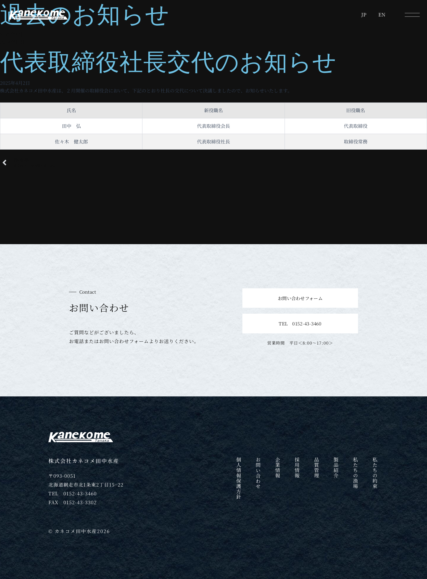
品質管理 (316, 468)
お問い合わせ (258, 474)
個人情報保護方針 (238, 479)
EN (382, 14)
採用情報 (297, 468)
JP (364, 14)
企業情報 (277, 468)
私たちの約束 (375, 474)
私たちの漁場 (355, 474)
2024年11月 (12, 42)
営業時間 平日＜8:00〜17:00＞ (300, 343)
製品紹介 (336, 468)
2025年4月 (11, 34)
